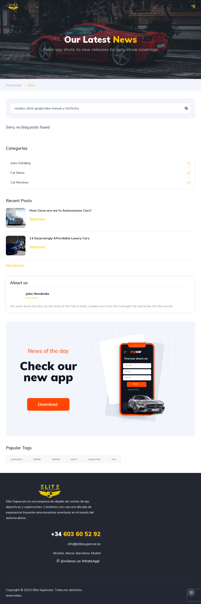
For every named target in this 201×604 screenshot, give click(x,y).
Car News (17, 172)
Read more (37, 218)
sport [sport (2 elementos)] (74, 459)
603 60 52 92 (75, 534)
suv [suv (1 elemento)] (114, 459)
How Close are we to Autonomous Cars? (60, 210)
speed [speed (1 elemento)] (56, 459)
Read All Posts (15, 265)
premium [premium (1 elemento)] (16, 459)
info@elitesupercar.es (84, 544)
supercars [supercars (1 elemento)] (94, 459)
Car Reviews (19, 182)
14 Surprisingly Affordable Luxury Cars (59, 238)
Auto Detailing (20, 163)
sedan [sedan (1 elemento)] (37, 459)
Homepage (13, 85)
